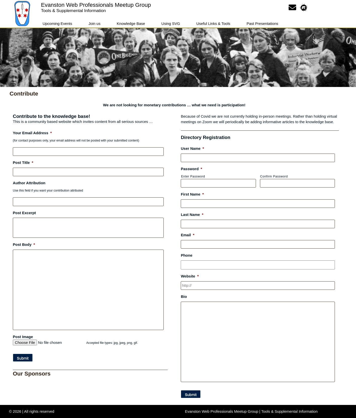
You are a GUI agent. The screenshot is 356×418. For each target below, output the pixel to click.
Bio (184, 296)
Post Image (23, 337)
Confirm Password (274, 176)
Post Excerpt (24, 213)
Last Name (192, 214)
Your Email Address (32, 133)
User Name (192, 148)
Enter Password (193, 176)
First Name (192, 194)
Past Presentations (262, 23)
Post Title (23, 162)
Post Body (24, 244)
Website (190, 276)
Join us (94, 23)
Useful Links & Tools (213, 23)
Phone (186, 255)
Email (187, 235)
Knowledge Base (131, 23)
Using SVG (170, 23)
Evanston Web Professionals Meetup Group (96, 5)
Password (191, 169)
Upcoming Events (57, 23)
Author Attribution (29, 183)
